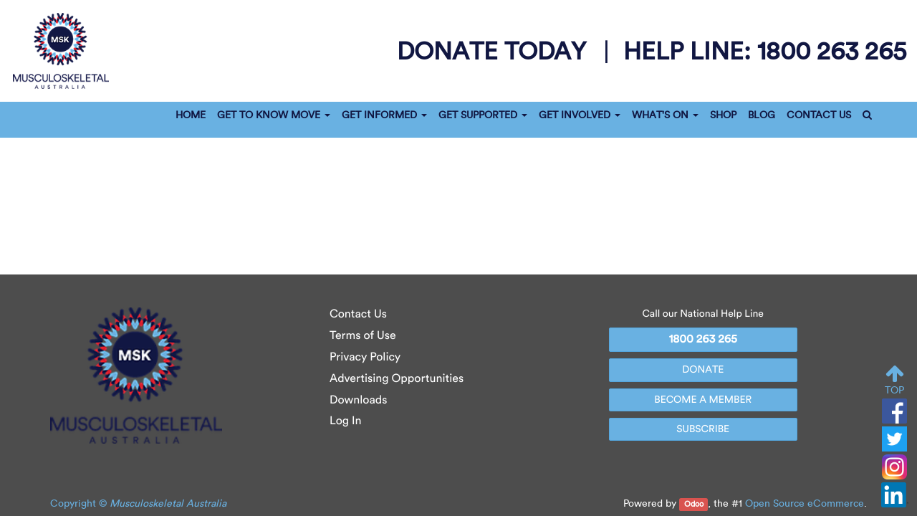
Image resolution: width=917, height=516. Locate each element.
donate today (494, 51)
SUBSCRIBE (702, 429)
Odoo (694, 504)
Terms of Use (363, 336)
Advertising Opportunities (397, 379)
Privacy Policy (365, 357)
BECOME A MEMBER (703, 399)
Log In (346, 421)
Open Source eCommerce (804, 503)
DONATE (703, 369)
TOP (894, 380)
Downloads (358, 400)
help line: (764, 50)
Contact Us (358, 314)
